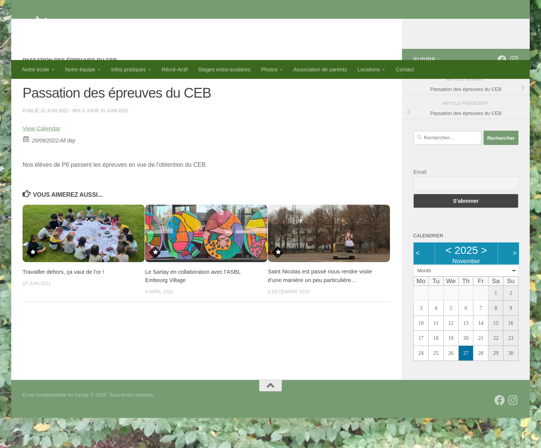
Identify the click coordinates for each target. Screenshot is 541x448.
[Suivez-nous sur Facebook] (501, 89)
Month (424, 300)
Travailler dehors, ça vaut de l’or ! (64, 301)
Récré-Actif (175, 69)
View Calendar (42, 158)
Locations (368, 69)
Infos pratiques (128, 69)
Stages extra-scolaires (224, 69)
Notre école (35, 69)
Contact (405, 69)
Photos (269, 69)
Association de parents (320, 69)
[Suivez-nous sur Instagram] (513, 89)
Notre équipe (80, 69)
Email (419, 202)
